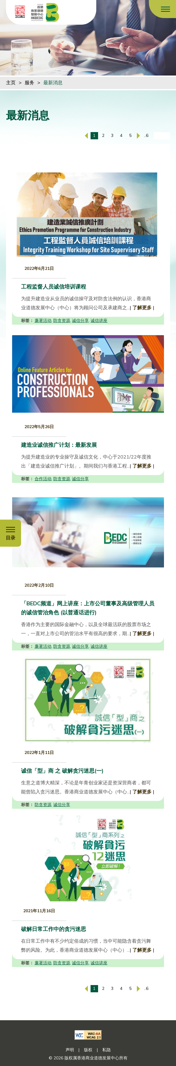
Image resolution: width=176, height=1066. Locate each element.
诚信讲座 (99, 320)
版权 (88, 1050)
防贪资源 (61, 320)
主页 (11, 82)
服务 (29, 82)
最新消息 (53, 82)
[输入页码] (162, 135)
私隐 (106, 1050)
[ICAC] (20, 11)
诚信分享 (80, 320)
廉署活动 (43, 320)
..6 (146, 135)
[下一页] (138, 136)
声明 (70, 1050)
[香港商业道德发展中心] (45, 12)
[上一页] (86, 136)
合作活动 (43, 479)
